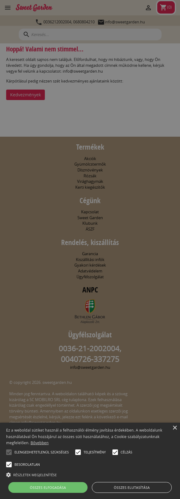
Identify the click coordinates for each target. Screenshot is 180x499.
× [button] (174, 428)
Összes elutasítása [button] (132, 487)
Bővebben (39, 442)
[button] (9, 452)
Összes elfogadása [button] (48, 487)
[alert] (90, 249)
